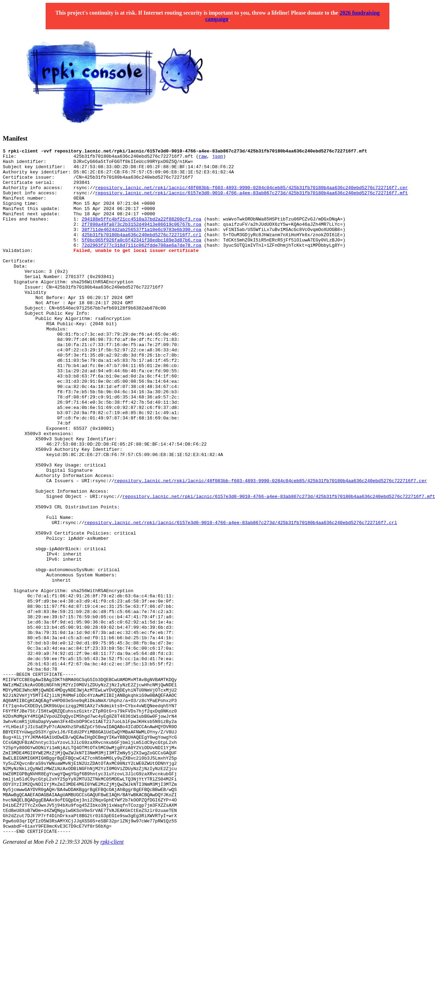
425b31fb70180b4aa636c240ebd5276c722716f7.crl (141, 252)
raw (203, 158)
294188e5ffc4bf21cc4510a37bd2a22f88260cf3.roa (141, 233)
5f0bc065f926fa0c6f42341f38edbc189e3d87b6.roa (141, 258)
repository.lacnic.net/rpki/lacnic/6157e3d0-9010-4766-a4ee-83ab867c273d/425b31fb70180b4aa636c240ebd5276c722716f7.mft (251, 202)
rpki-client (112, 979)
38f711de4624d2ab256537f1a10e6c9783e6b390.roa (141, 246)
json (217, 158)
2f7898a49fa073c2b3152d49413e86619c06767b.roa (141, 240)
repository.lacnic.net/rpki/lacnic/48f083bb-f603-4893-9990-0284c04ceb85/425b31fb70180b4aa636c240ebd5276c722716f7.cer (251, 196)
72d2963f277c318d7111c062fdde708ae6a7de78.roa (141, 265)
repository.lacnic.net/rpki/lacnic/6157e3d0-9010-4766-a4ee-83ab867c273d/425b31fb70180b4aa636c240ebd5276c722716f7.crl (240, 598)
